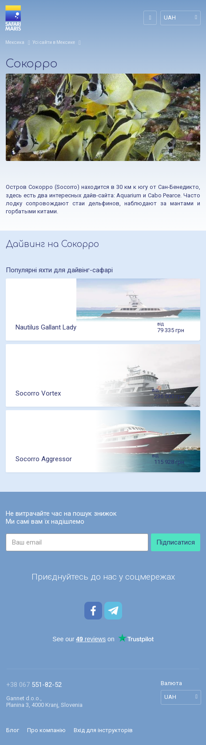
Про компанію (46, 730)
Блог (12, 730)
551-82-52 (34, 685)
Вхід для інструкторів (103, 730)
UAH (170, 17)
